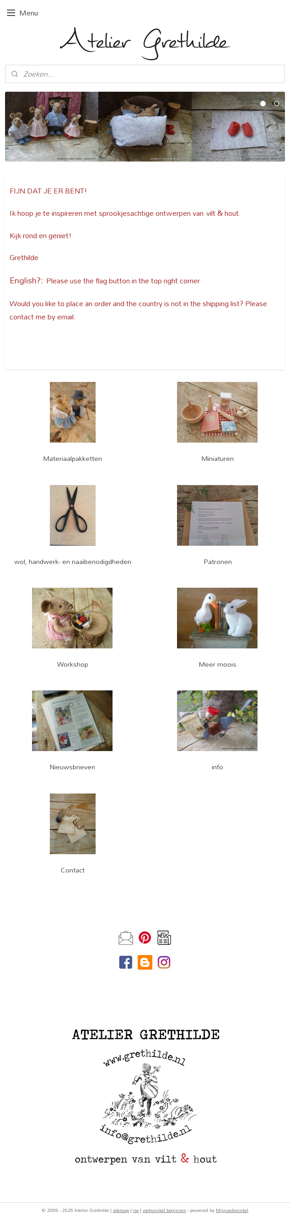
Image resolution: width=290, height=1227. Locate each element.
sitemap (121, 1210)
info (217, 766)
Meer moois (217, 664)
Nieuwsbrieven (72, 766)
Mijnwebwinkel (232, 1210)
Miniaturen (217, 458)
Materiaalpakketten (72, 458)
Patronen (218, 561)
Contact (73, 870)
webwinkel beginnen (164, 1210)
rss (136, 1210)
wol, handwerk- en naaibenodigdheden (72, 561)
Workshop (72, 664)
